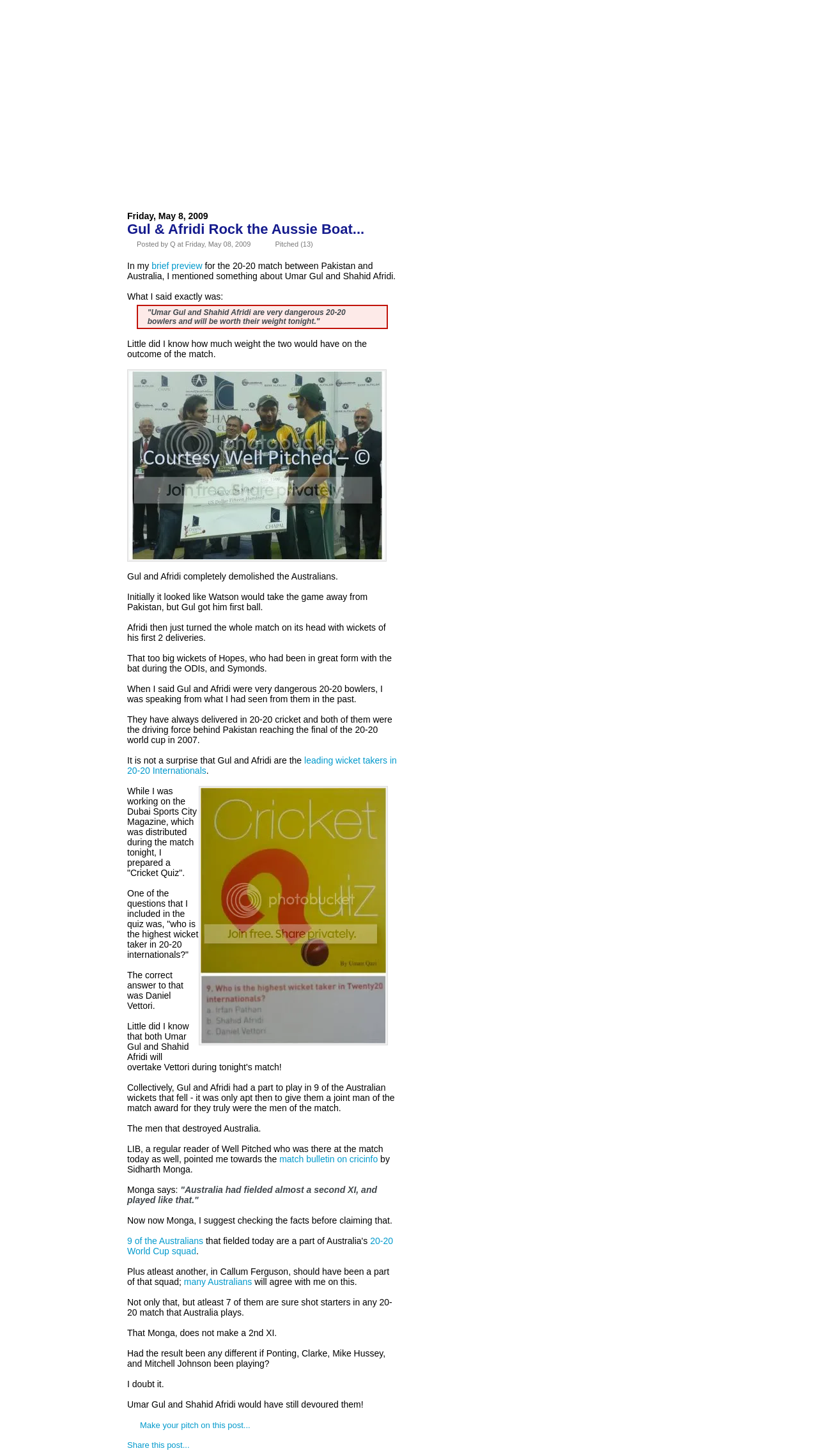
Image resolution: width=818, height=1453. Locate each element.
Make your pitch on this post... (195, 1425)
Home (150, 41)
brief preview (176, 266)
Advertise (274, 41)
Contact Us (348, 41)
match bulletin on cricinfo (328, 1159)
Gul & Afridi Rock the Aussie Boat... (245, 229)
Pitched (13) (294, 244)
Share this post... (158, 1445)
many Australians (218, 1282)
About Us (206, 41)
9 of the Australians (165, 1241)
